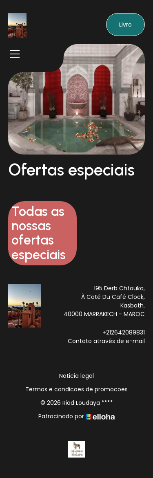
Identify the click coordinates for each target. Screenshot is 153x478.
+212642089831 (123, 332)
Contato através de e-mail (106, 341)
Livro (125, 24)
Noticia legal (76, 376)
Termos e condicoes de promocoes (76, 389)
